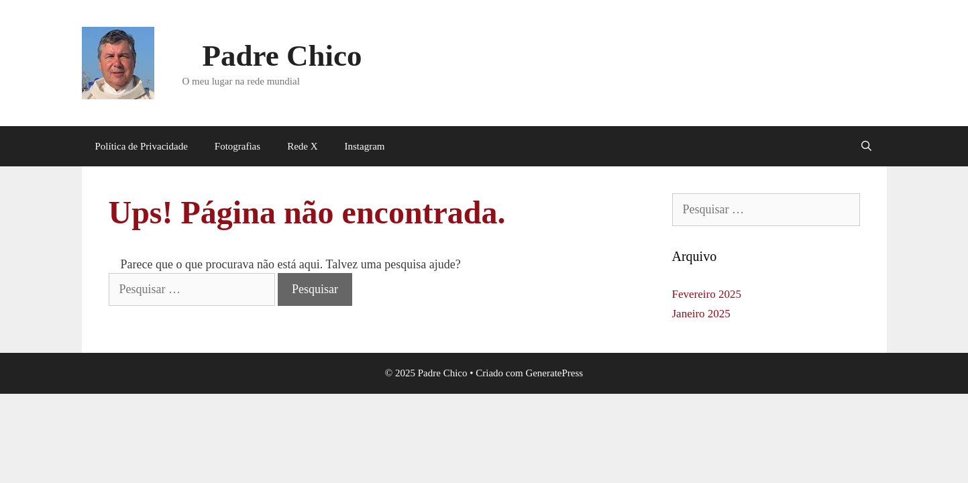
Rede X (302, 146)
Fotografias (237, 146)
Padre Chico (282, 55)
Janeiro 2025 (701, 313)
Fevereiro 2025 (706, 294)
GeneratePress (554, 373)
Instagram (365, 146)
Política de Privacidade (141, 146)
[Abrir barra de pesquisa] (866, 146)
